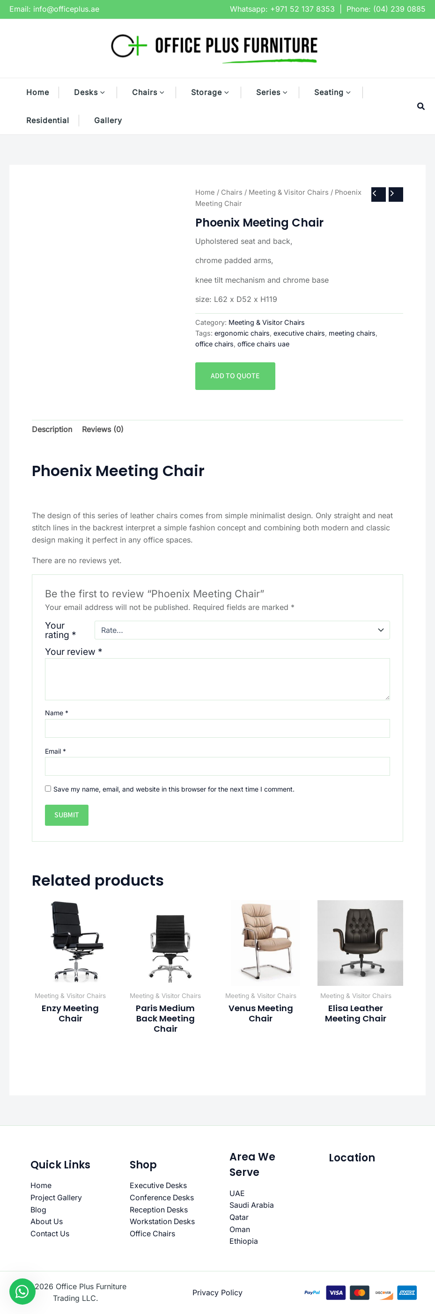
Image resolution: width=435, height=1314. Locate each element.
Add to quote (235, 376)
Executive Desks (159, 1185)
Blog (38, 1209)
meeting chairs (352, 333)
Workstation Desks (163, 1221)
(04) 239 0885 (399, 9)
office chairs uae (263, 344)
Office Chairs (153, 1233)
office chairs (214, 344)
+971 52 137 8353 (302, 9)
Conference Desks (162, 1197)
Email (55, 751)
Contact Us (50, 1233)
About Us (46, 1221)
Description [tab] (52, 429)
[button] (107, 92)
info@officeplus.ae (66, 9)
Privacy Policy (217, 1292)
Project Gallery (56, 1197)
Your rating (60, 630)
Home (205, 192)
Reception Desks (159, 1209)
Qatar (239, 1217)
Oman (239, 1229)
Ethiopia (243, 1241)
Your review (74, 651)
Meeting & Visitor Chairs (289, 192)
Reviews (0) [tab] (103, 429)
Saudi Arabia (251, 1205)
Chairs (232, 192)
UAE (237, 1193)
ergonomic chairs (242, 333)
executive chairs (299, 333)
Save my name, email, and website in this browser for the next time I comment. (174, 789)
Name (56, 713)
